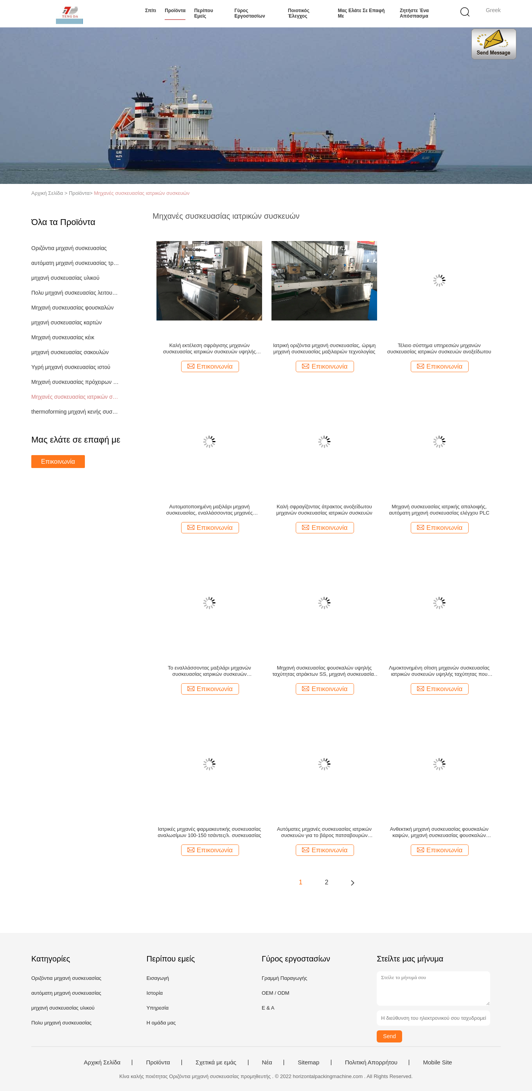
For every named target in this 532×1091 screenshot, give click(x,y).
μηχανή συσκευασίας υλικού (65, 278)
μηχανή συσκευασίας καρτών (66, 322)
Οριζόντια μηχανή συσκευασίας (69, 248)
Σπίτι (150, 10)
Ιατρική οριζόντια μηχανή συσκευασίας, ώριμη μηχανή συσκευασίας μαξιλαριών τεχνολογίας (324, 348)
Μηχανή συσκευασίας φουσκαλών (72, 307)
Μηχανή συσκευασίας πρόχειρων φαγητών (75, 382)
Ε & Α (268, 1008)
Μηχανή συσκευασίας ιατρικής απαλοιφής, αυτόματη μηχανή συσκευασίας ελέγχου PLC (439, 510)
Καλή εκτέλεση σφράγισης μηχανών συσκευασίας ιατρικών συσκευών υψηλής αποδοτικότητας (209, 348)
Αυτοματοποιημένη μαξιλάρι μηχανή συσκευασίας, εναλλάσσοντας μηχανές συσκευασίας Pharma (209, 510)
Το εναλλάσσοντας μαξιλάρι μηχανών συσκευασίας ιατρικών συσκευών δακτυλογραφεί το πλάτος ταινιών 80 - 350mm (209, 671)
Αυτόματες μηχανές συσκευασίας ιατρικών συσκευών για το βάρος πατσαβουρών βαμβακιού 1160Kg (324, 832)
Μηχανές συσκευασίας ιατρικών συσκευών (141, 193)
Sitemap (308, 1062)
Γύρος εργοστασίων (249, 13)
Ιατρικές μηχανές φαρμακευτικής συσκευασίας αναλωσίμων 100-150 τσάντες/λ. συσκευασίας (209, 832)
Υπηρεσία (157, 1008)
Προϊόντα (175, 10)
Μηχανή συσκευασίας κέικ (62, 337)
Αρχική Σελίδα (102, 1062)
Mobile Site (437, 1062)
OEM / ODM (275, 993)
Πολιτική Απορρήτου (371, 1062)
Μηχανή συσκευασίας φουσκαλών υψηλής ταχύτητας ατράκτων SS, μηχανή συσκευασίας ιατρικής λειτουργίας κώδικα (324, 671)
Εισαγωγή (157, 978)
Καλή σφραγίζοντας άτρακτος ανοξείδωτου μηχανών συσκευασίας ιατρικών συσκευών (324, 510)
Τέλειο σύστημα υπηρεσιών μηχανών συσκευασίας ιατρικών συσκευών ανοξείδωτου (439, 348)
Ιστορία (154, 993)
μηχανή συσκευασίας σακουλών (70, 352)
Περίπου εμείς (203, 13)
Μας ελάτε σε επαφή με (361, 13)
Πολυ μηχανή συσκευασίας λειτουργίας (75, 293)
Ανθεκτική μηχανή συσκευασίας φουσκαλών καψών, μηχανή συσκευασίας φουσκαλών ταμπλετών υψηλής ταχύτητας (439, 832)
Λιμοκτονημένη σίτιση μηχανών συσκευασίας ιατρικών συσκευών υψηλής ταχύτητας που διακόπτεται (439, 671)
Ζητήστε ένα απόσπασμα (414, 13)
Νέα (267, 1062)
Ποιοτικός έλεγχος (298, 13)
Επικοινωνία (58, 461)
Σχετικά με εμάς (216, 1062)
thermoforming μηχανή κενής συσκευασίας (75, 412)
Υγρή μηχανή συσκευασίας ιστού (70, 367)
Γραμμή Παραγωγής (284, 978)
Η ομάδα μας (161, 1023)
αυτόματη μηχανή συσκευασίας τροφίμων (75, 263)
